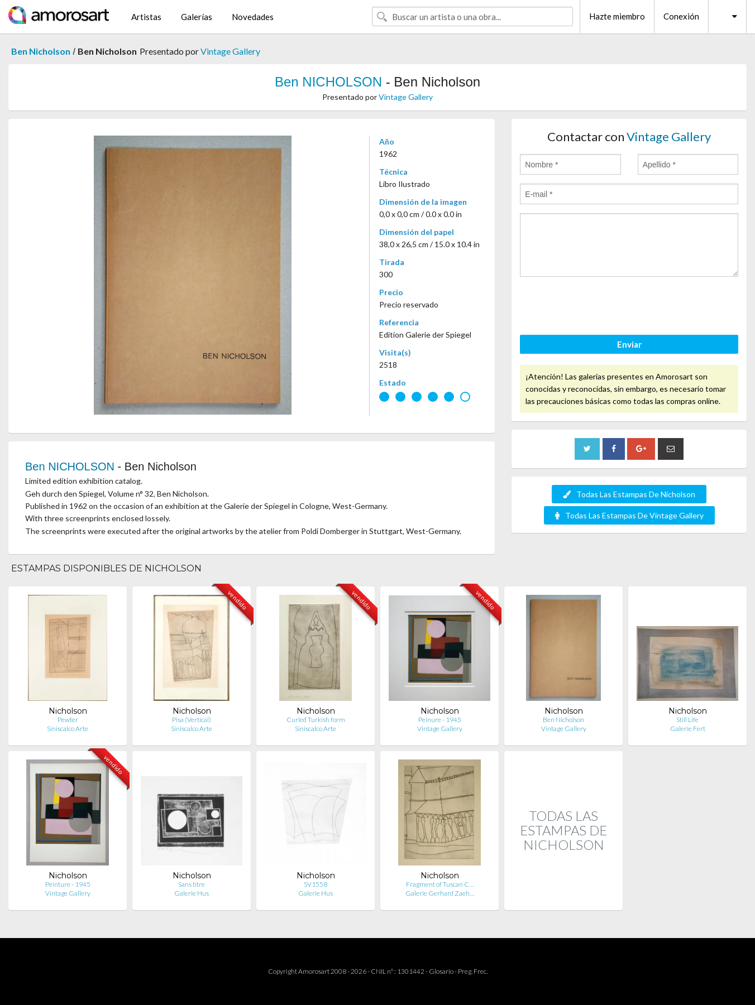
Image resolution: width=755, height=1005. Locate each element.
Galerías (196, 17)
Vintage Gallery (230, 51)
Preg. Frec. (473, 971)
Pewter (68, 719)
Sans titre (191, 884)
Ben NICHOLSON (328, 81)
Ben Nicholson (40, 51)
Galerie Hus (191, 893)
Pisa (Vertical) (191, 719)
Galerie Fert (687, 728)
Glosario (441, 971)
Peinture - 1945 (67, 884)
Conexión (681, 16)
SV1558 (315, 884)
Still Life (687, 719)
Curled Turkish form (315, 719)
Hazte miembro (617, 16)
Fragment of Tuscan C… (440, 884)
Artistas (146, 17)
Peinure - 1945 (439, 719)
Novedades (253, 17)
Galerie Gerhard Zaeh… (439, 893)
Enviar (629, 344)
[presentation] (605, 307)
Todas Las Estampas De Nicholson (629, 494)
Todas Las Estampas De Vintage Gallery (629, 515)
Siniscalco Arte (67, 728)
